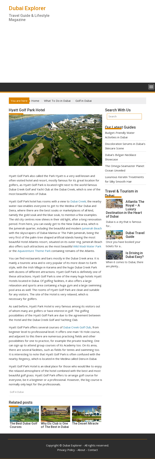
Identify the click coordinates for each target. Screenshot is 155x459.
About (81, 450)
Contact (93, 450)
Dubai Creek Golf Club (77, 327)
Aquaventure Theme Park (34, 251)
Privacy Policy (66, 450)
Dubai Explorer (27, 8)
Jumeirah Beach (92, 228)
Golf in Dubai (17, 392)
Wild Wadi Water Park (87, 246)
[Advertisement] (77, 54)
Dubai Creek (78, 201)
